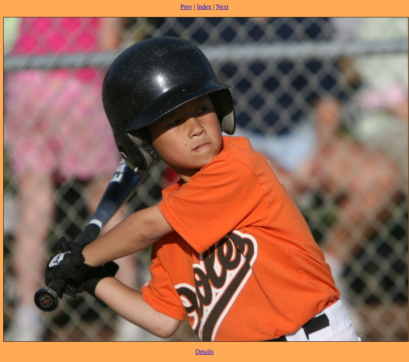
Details (204, 351)
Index (204, 6)
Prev (186, 6)
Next (222, 6)
